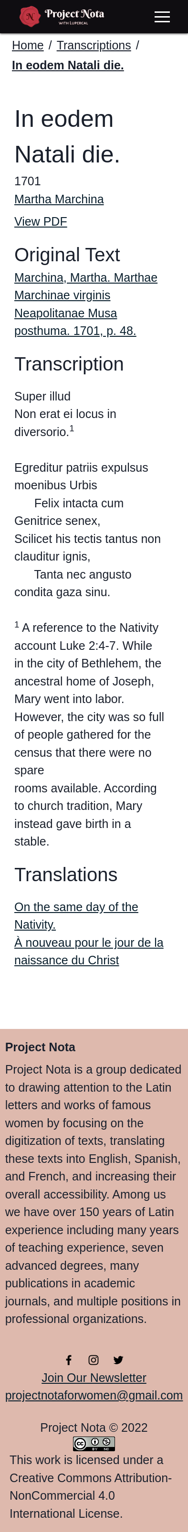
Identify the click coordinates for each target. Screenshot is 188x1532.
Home (28, 45)
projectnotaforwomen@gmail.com (94, 1395)
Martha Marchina (59, 199)
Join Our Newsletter (94, 1377)
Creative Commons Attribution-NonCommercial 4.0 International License (91, 1495)
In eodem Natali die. (68, 65)
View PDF (40, 221)
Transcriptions (94, 45)
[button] (162, 16)
